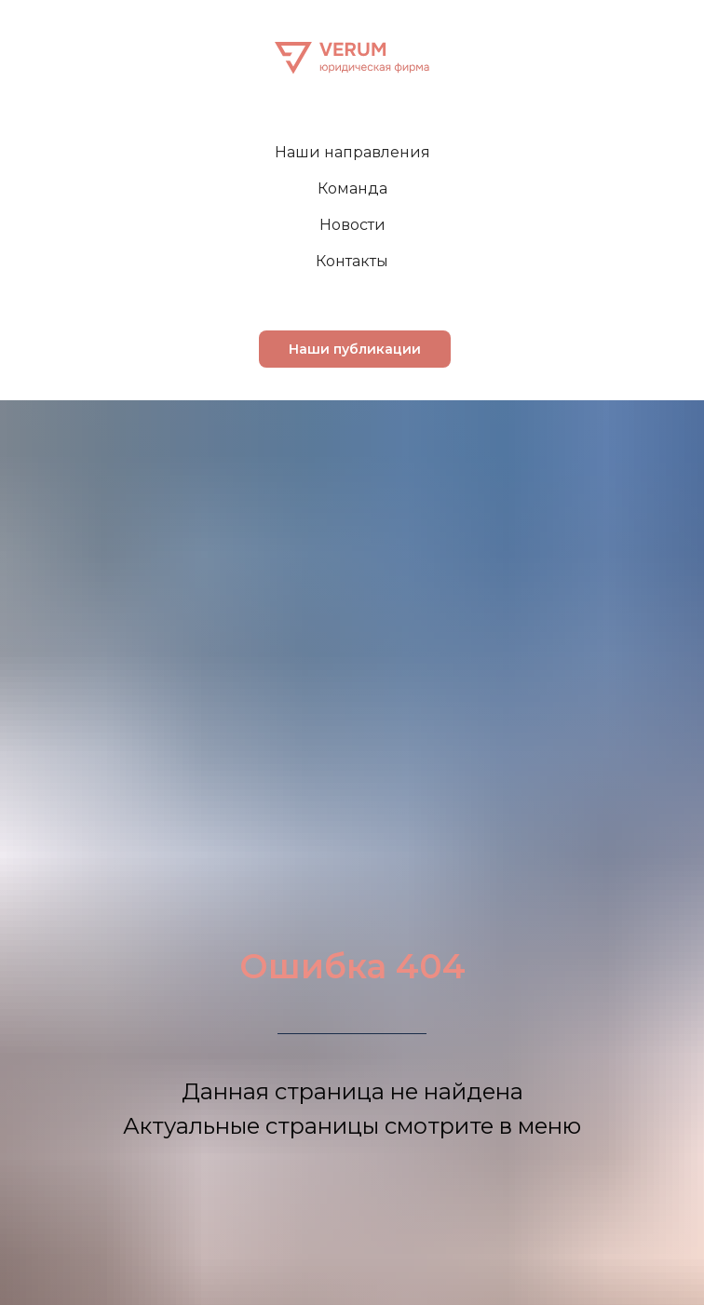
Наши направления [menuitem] (352, 152)
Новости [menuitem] (352, 225)
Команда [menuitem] (352, 188)
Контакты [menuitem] (352, 261)
